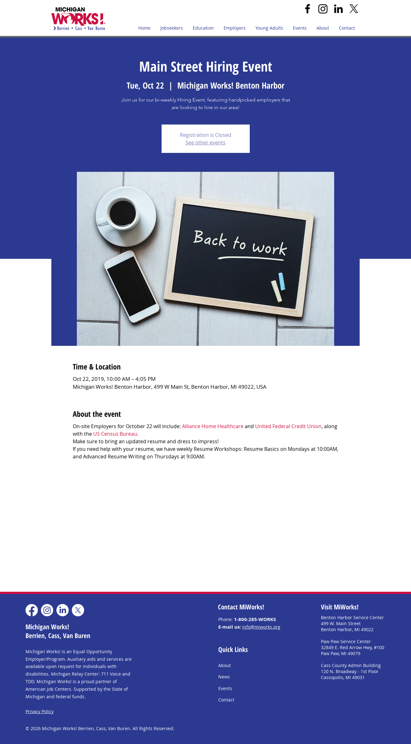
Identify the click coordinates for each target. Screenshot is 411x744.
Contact (226, 700)
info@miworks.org (261, 627)
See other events (205, 142)
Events (225, 688)
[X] (354, 9)
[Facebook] (307, 9)
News (224, 677)
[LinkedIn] (338, 9)
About (224, 665)
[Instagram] (323, 9)
